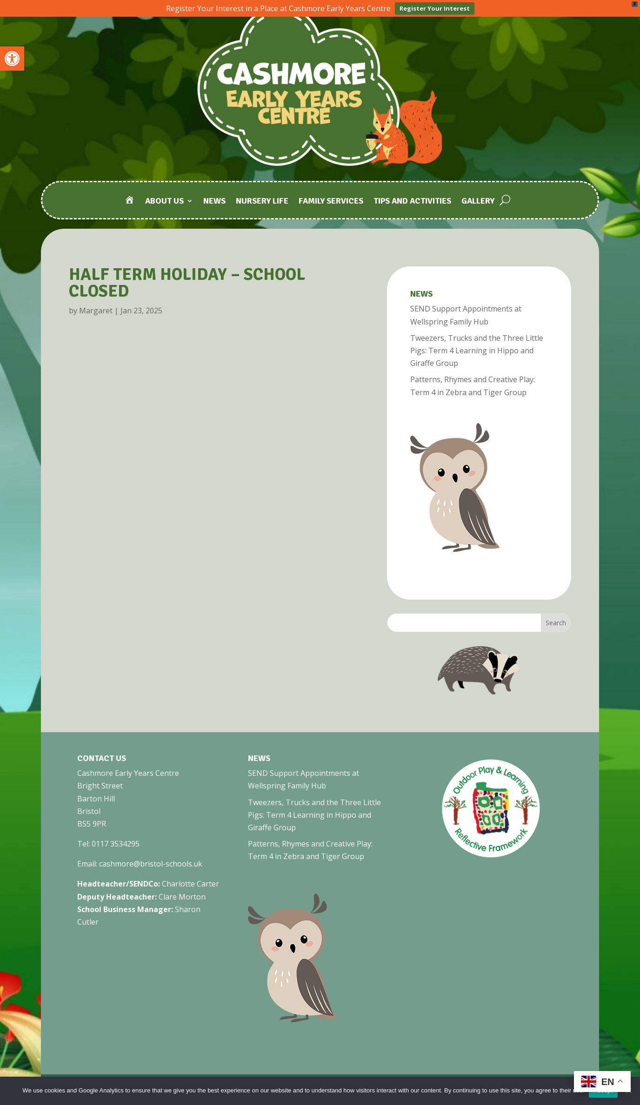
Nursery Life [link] (262, 200)
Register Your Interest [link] (435, 8)
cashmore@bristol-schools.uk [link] (150, 863)
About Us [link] (164, 200)
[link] (12, 58)
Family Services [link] (331, 200)
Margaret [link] (96, 309)
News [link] (214, 200)
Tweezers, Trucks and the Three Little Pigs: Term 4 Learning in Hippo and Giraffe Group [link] (476, 349)
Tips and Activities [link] (412, 200)
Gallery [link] (477, 200)
